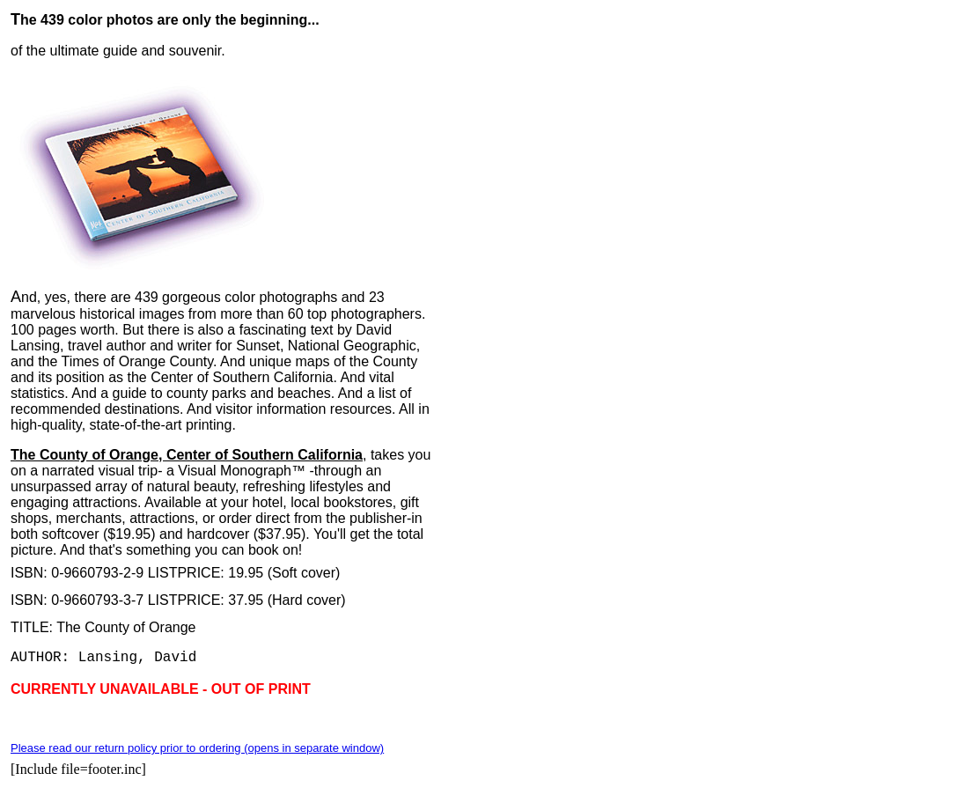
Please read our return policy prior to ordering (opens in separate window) (197, 748)
